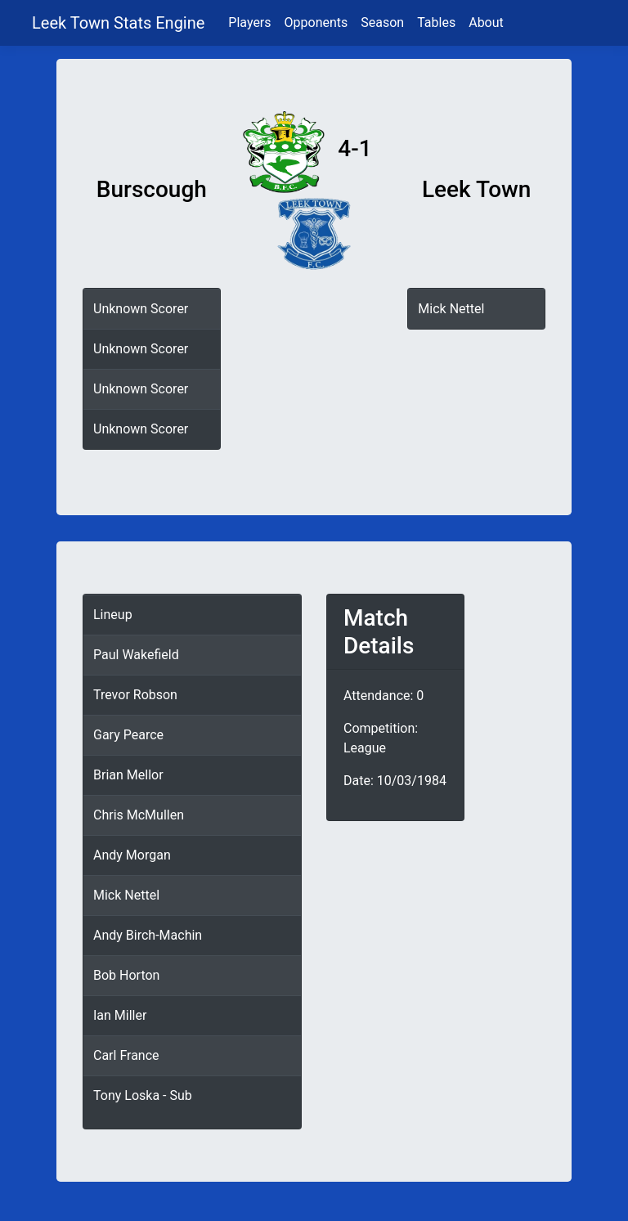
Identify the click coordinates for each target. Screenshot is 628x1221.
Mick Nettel (451, 308)
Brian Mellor (128, 775)
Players (249, 22)
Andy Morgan (132, 855)
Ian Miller (119, 1015)
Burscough (151, 189)
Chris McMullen (138, 815)
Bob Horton (126, 975)
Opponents (316, 22)
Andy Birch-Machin (147, 935)
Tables (436, 22)
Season (382, 22)
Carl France (126, 1055)
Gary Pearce (128, 735)
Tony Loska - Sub (142, 1095)
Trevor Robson (135, 695)
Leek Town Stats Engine (120, 23)
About (486, 22)
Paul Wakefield (136, 654)
